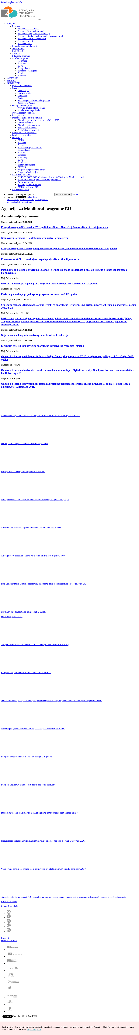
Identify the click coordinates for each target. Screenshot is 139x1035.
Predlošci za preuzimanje (29, 130)
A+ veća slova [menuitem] (13, 199)
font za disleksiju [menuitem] (14, 202)
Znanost (21, 145)
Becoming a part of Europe (29, 184)
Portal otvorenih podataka (29, 110)
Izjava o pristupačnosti (22, 85)
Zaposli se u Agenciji (27, 103)
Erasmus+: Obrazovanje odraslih (32, 38)
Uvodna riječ (23, 90)
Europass (22, 63)
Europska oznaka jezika (28, 71)
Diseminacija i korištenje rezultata (27, 118)
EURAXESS (17, 51)
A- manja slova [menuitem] (41, 199)
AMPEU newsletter (20, 189)
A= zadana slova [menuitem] (27, 199)
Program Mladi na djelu (28, 172)
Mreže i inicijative (20, 58)
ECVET (21, 66)
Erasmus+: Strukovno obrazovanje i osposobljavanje (41, 36)
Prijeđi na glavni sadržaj (11, 2)
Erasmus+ (16, 26)
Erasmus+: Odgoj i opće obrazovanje (34, 33)
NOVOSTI (11, 80)
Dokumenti (22, 95)
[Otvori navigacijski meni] (39, 19)
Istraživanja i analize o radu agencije (34, 100)
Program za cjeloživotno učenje (31, 170)
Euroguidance (24, 68)
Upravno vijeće (24, 93)
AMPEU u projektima (21, 174)
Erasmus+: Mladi (25, 41)
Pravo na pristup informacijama (31, 108)
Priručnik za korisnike (27, 127)
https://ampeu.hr (34, 1029)
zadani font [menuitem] (27, 202)
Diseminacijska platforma (29, 125)
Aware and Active (25, 182)
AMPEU (21, 140)
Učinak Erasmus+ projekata (24, 132)
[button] (72, 925)
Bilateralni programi (21, 56)
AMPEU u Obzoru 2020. (29, 187)
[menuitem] (11, 197)
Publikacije (17, 137)
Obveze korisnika (25, 123)
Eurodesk (22, 76)
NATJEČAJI (12, 78)
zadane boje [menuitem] (32, 197)
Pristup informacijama (22, 105)
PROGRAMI (12, 24)
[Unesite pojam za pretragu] (42, 194)
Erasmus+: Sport (25, 43)
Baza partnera (18, 115)
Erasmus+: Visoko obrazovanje (31, 31)
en (77, 194)
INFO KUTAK (13, 83)
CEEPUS (16, 53)
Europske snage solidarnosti (24, 46)
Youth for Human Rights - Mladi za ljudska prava (39, 179)
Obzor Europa (18, 48)
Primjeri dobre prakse (21, 135)
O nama (15, 88)
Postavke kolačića (9, 940)
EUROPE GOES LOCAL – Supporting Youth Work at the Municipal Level (51, 177)
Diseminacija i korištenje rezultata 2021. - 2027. (39, 120)
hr (73, 194)
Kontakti (21, 98)
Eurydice (22, 73)
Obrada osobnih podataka (23, 113)
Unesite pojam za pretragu (18, 194)
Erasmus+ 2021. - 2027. (28, 28)
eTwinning (22, 61)
